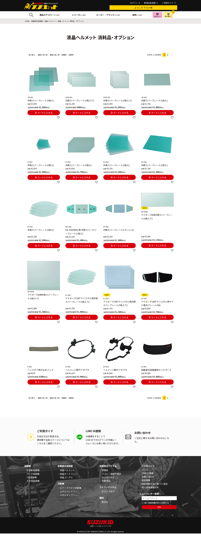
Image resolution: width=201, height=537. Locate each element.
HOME (27, 21)
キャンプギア (108, 491)
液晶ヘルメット (50, 21)
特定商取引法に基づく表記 (155, 483)
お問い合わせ (148, 476)
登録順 (71, 55)
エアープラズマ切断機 (70, 487)
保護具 (105, 470)
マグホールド (108, 477)
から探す (50, 14)
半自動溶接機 (32, 470)
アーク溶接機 (32, 473)
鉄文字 (105, 502)
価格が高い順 (54, 55)
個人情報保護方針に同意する (156, 502)
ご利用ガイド (167, 2)
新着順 (64, 55)
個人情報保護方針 (150, 487)
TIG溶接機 (31, 477)
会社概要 (146, 480)
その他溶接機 (32, 480)
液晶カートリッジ (68, 473)
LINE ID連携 (147, 473)
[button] (171, 55)
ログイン (134, 2)
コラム (145, 469)
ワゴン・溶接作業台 (111, 473)
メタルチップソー (68, 495)
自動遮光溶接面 (37, 21)
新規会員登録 (150, 2)
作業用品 (106, 480)
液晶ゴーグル (66, 477)
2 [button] (167, 54)
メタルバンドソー (68, 491)
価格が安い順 (43, 55)
